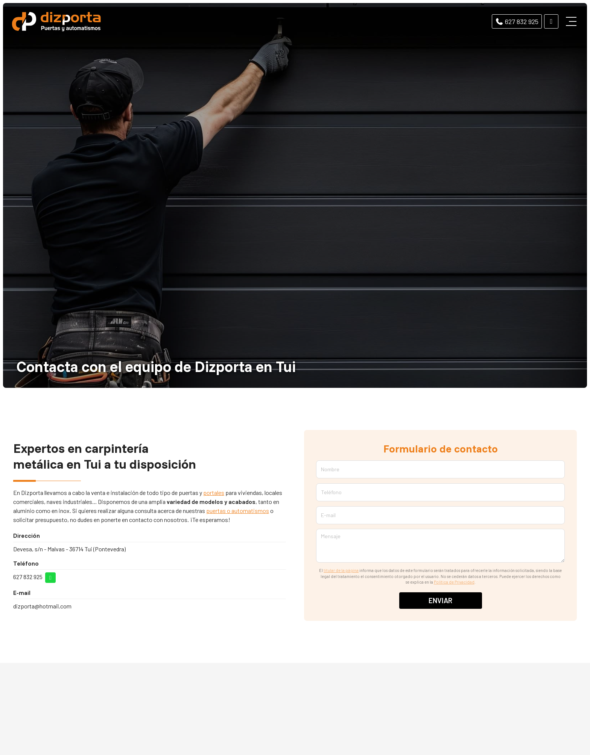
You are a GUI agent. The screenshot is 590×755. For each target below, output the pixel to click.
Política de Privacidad (454, 581)
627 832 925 (28, 576)
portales (213, 492)
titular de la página (341, 570)
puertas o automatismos (237, 510)
